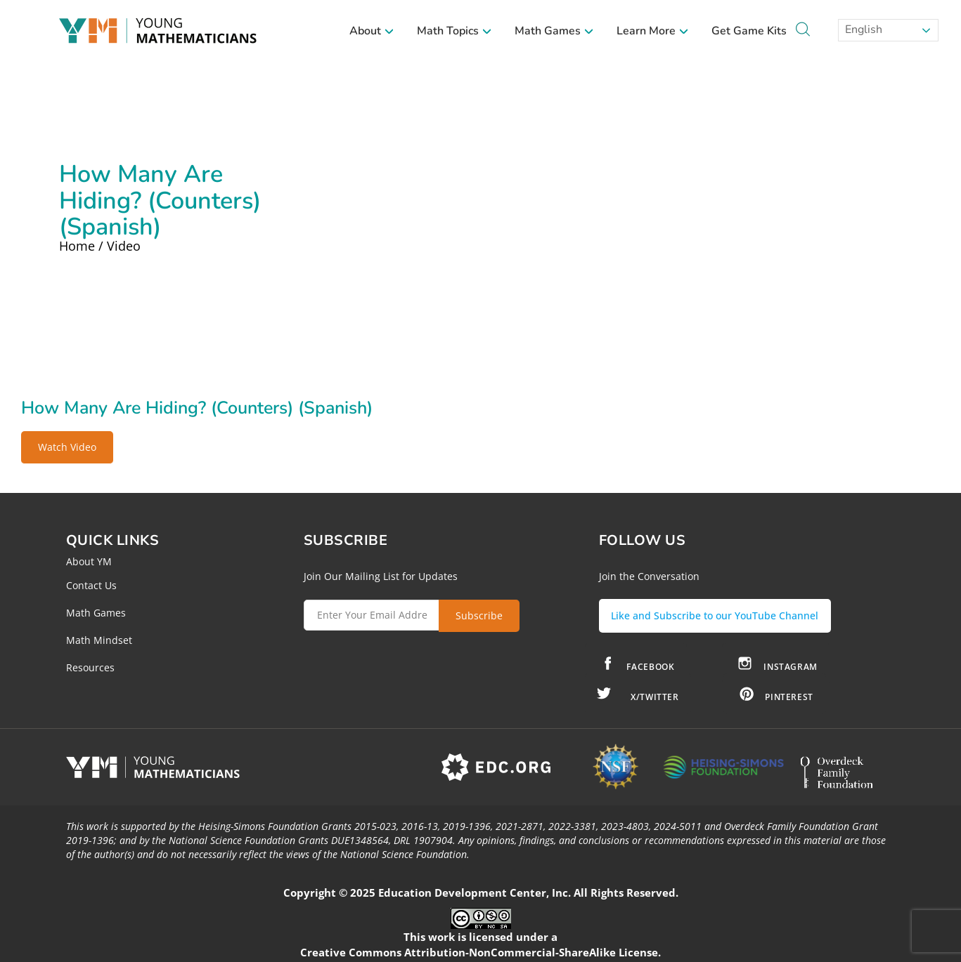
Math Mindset (99, 640)
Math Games (554, 31)
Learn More (653, 31)
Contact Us (91, 585)
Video (124, 245)
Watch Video (67, 447)
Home (77, 245)
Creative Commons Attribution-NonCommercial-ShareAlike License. (480, 947)
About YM (89, 561)
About (371, 31)
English (862, 29)
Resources (90, 667)
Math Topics (454, 31)
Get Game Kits (749, 31)
